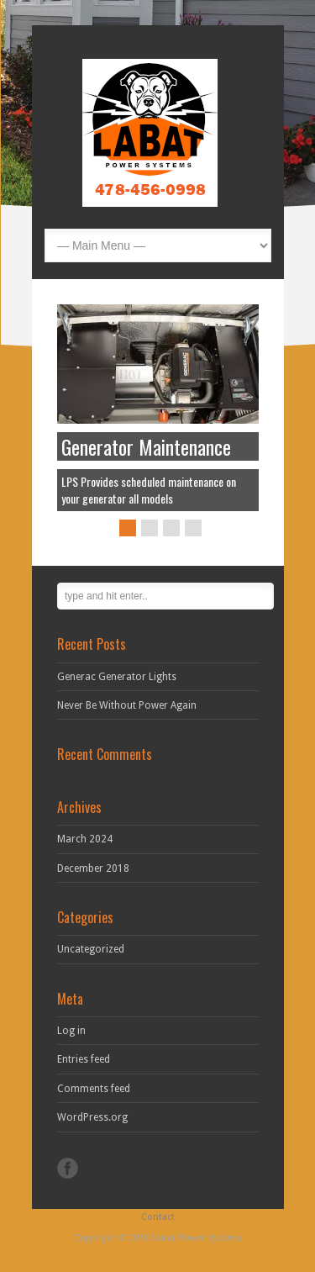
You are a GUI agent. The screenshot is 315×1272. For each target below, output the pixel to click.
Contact (158, 1216)
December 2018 (93, 868)
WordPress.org (92, 1117)
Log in (71, 1031)
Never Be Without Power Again (127, 705)
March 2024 (85, 839)
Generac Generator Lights (116, 677)
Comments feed (93, 1089)
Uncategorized (90, 949)
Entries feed (83, 1059)
